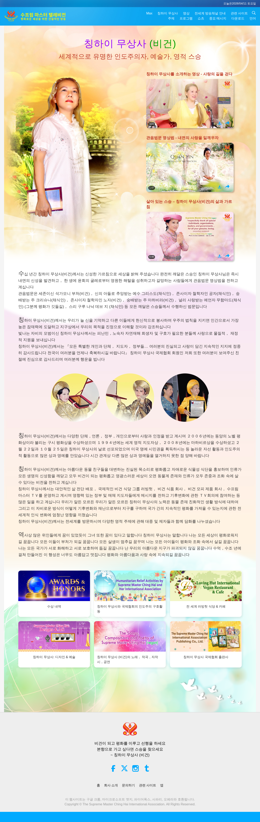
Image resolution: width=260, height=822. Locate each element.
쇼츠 (201, 18)
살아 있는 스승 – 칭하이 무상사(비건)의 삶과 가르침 (189, 204)
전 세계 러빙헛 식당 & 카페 (205, 606)
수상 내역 (54, 606)
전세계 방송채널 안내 (210, 13)
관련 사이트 (239, 13)
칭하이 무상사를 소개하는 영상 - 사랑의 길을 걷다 (189, 74)
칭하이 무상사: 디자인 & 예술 (54, 657)
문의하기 (128, 785)
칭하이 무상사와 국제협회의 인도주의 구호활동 (129, 609)
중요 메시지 (217, 18)
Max (149, 13)
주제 (171, 18)
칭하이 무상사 (167, 13)
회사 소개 (111, 785)
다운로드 (237, 18)
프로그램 (186, 18)
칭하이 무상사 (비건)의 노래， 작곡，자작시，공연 (127, 659)
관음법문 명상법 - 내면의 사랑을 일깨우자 (182, 138)
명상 (186, 13)
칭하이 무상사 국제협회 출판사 (205, 657)
